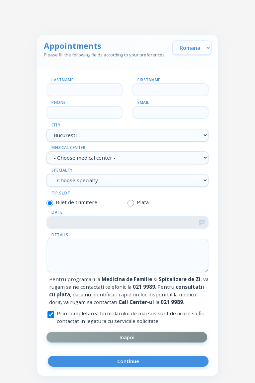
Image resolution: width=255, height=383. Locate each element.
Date (56, 212)
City (55, 125)
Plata (143, 202)
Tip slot (60, 193)
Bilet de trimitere (76, 202)
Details (59, 235)
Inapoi (127, 337)
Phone (58, 102)
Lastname (62, 80)
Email (143, 102)
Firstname (148, 80)
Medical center (68, 147)
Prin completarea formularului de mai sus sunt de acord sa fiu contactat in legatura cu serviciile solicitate (131, 317)
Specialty (62, 170)
